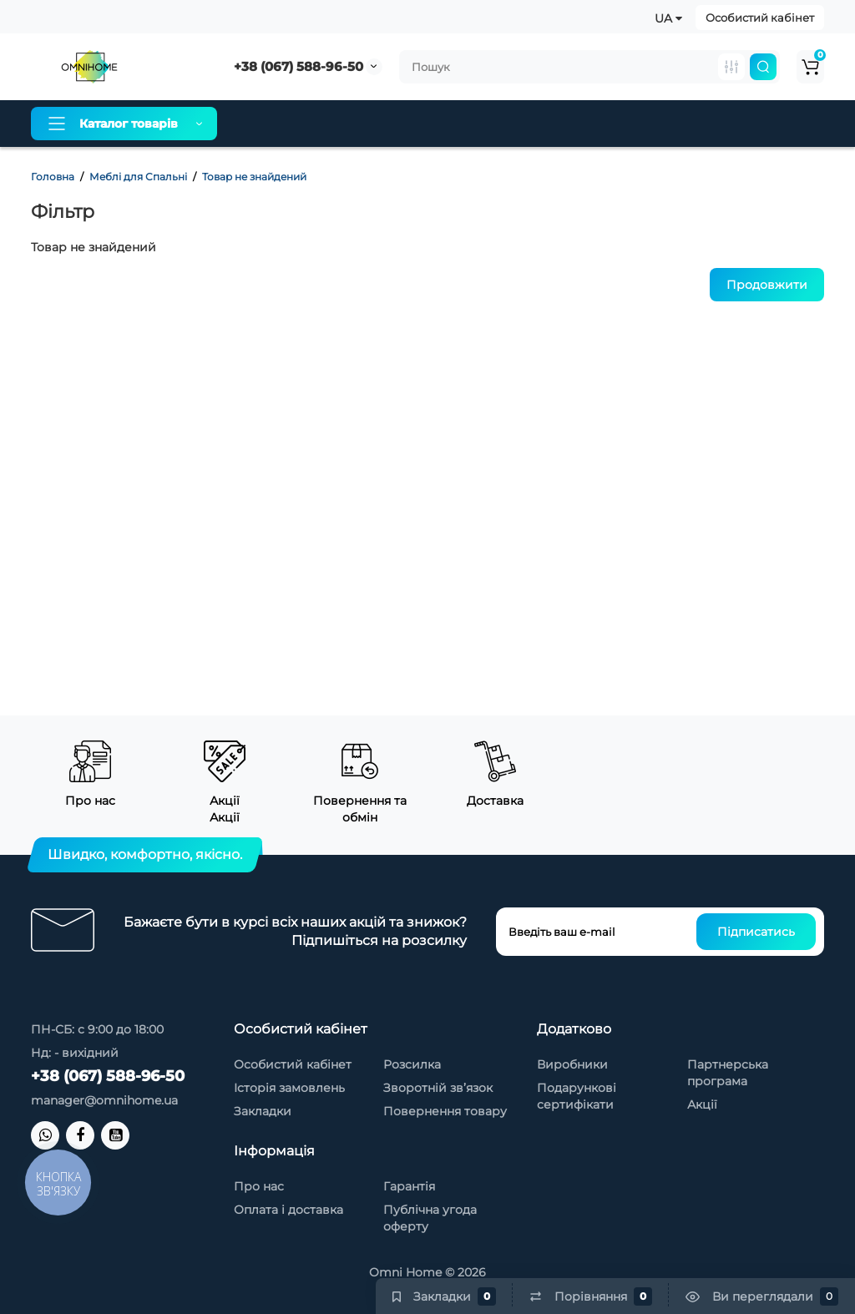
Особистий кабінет (760, 17)
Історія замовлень (289, 1087)
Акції (702, 1104)
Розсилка (412, 1064)
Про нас (271, 123)
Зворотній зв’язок (438, 1087)
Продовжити (766, 284)
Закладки (262, 1111)
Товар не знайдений (254, 176)
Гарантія (482, 123)
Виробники (572, 1064)
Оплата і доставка (376, 123)
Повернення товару (445, 1111)
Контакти (702, 123)
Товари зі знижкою (591, 123)
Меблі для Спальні (138, 176)
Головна (52, 176)
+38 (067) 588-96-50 (298, 66)
